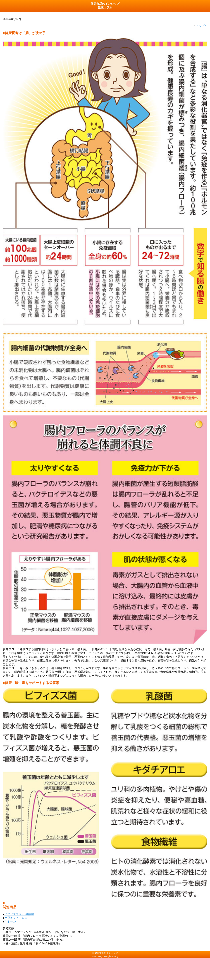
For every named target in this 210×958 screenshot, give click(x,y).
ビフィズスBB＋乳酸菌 (19, 914)
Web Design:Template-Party (105, 956)
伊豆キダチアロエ (15, 917)
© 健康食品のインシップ (105, 953)
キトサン (10, 921)
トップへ (201, 25)
